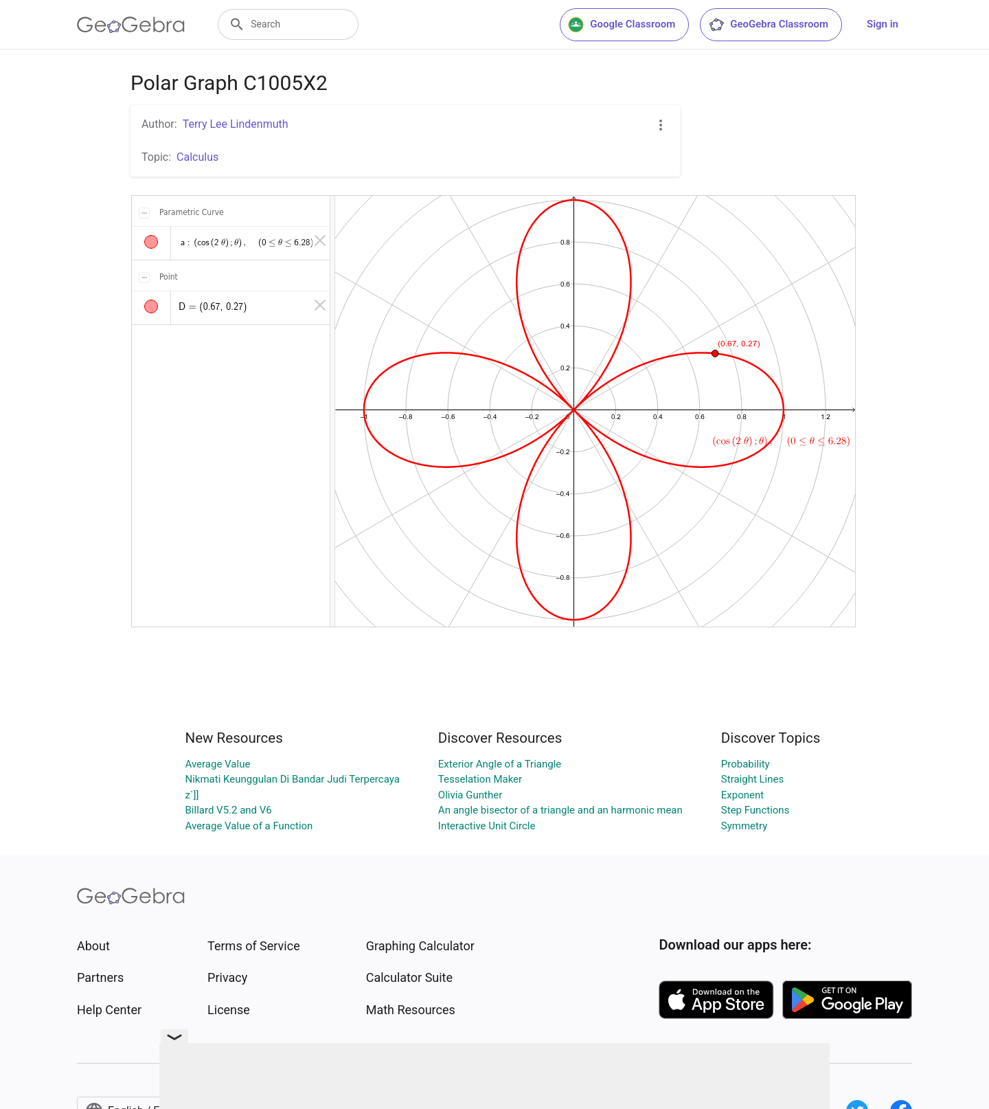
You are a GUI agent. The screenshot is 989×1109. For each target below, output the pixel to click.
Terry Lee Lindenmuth (235, 124)
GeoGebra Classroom (768, 24)
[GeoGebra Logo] (131, 24)
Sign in (882, 24)
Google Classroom (621, 24)
